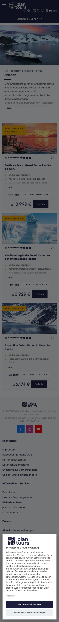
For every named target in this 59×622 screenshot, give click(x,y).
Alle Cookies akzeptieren (29, 604)
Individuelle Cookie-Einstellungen (29, 612)
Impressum (10, 596)
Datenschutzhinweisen (26, 590)
